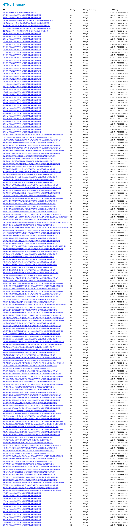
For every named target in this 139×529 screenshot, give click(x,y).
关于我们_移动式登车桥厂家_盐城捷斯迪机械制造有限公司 (22, 15)
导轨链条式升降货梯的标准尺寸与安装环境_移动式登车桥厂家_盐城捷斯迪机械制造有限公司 (33, 134)
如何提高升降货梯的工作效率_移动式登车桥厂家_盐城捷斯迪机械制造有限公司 (28, 450)
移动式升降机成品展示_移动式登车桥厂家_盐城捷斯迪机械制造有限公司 (26, 26)
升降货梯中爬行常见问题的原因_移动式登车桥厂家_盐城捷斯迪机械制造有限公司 (29, 307)
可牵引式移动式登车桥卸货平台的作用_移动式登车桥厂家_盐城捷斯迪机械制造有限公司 (31, 233)
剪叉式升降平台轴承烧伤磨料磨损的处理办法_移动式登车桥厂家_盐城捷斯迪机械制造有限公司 (33, 363)
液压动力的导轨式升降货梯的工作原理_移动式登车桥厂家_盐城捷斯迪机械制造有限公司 (31, 164)
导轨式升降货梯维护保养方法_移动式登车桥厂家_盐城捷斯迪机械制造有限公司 (28, 461)
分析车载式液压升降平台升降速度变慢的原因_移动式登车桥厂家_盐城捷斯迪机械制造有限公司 (33, 318)
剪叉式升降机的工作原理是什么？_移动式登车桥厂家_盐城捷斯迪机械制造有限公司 (30, 254)
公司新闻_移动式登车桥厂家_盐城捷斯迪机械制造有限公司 (22, 41)
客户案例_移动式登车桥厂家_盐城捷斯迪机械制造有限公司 (22, 18)
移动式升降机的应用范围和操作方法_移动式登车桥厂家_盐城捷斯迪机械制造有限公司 (30, 360)
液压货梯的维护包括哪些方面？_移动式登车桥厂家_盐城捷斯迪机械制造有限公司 (29, 389)
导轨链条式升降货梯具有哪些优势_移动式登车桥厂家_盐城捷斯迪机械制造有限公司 (30, 365)
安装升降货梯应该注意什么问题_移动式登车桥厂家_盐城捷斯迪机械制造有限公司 (29, 196)
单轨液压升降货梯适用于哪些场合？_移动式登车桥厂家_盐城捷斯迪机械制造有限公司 (30, 488)
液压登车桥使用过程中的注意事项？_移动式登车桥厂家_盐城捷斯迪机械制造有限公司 (30, 190)
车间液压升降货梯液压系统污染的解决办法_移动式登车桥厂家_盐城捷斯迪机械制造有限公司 (33, 331)
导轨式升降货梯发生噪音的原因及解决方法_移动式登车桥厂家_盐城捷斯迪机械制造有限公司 (33, 384)
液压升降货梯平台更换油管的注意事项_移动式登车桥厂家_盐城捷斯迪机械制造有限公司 (31, 466)
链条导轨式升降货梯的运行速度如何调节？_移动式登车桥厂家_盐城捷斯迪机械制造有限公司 (33, 376)
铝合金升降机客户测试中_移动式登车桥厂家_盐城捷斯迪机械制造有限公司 (27, 28)
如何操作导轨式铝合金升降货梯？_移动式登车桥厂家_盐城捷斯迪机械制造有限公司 (30, 480)
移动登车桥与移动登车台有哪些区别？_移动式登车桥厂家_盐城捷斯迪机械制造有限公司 (31, 230)
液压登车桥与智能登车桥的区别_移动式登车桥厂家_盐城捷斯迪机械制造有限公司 (29, 203)
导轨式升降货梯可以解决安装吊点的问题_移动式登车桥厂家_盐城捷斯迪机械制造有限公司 (32, 148)
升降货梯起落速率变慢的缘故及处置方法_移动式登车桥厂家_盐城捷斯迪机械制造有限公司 (32, 294)
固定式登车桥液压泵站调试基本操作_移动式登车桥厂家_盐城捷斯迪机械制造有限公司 (30, 185)
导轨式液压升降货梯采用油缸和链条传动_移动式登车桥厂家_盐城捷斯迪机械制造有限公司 (32, 140)
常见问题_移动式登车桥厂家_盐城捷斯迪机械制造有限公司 (22, 87)
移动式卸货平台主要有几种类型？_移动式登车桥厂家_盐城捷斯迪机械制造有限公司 (30, 265)
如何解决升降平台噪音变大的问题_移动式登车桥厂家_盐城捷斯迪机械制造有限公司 (30, 201)
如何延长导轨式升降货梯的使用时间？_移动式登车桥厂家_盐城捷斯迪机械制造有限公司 (31, 400)
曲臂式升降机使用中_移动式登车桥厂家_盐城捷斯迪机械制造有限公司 (25, 31)
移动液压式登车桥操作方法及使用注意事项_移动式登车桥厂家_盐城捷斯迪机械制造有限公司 (33, 283)
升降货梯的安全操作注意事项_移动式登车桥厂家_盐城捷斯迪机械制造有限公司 (28, 387)
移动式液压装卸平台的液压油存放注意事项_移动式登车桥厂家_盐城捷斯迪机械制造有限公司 (33, 198)
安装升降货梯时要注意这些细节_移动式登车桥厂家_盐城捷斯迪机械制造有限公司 (29, 302)
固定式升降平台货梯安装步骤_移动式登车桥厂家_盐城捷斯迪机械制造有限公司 (28, 464)
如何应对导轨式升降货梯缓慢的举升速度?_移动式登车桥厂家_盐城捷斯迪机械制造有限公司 (32, 344)
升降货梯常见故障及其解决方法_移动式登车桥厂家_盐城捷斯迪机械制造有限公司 (29, 411)
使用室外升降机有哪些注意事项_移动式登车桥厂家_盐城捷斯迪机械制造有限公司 (29, 270)
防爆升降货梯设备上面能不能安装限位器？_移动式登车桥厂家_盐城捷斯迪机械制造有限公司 (33, 421)
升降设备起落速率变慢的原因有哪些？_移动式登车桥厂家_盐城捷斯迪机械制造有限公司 (31, 350)
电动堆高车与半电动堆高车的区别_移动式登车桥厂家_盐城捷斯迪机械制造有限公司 (30, 403)
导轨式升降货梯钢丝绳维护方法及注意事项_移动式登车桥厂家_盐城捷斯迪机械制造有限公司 (33, 291)
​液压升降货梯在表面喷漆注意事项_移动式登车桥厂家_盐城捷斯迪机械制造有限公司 (30, 259)
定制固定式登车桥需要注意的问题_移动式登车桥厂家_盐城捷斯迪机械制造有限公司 (30, 238)
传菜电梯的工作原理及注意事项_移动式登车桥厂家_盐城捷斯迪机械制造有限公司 (29, 174)
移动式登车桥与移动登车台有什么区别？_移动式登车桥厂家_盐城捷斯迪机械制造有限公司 (32, 188)
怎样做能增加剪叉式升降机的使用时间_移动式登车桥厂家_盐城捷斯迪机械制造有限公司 (31, 328)
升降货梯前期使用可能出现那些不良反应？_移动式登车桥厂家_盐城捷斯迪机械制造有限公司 (33, 286)
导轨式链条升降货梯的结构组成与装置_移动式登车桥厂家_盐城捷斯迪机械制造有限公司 (31, 432)
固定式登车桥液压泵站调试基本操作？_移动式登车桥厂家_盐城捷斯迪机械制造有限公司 (31, 193)
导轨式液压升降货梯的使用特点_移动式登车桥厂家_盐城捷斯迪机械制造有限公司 (29, 275)
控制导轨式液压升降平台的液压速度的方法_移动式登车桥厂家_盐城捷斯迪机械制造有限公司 (33, 312)
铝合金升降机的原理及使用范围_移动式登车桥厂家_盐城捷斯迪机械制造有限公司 (29, 156)
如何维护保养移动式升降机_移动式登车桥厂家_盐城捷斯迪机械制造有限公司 (28, 158)
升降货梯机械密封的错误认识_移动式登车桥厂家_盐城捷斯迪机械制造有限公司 (28, 137)
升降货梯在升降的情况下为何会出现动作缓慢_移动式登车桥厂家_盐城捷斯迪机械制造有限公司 (33, 342)
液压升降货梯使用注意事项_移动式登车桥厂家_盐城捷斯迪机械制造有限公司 (28, 453)
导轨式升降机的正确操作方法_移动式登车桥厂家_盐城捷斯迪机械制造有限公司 (28, 347)
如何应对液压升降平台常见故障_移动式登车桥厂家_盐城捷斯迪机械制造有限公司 (29, 267)
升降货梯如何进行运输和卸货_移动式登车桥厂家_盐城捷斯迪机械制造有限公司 (28, 180)
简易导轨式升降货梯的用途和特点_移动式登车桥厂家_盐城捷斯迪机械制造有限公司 (30, 352)
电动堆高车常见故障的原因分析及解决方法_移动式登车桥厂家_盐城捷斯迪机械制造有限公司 (33, 456)
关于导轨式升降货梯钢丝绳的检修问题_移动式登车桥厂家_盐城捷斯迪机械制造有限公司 (31, 379)
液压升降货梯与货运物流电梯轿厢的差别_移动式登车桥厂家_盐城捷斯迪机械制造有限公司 (32, 490)
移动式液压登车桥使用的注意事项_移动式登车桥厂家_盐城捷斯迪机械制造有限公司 (30, 211)
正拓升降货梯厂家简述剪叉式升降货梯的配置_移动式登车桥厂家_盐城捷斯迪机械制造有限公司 (33, 482)
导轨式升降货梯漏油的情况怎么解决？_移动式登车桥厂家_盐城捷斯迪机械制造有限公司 (31, 419)
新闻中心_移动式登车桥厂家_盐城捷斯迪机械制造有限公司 (22, 39)
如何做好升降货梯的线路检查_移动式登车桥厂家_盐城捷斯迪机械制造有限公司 (28, 166)
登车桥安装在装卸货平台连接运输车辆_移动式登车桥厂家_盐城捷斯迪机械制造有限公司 (31, 241)
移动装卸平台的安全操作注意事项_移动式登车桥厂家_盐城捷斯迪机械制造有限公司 (30, 235)
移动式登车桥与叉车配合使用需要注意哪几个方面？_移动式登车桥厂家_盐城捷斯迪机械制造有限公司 (36, 227)
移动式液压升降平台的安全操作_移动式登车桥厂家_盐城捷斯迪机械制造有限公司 (29, 280)
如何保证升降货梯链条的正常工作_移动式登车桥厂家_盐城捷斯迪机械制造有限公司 (30, 310)
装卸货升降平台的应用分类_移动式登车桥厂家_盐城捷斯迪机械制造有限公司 (28, 442)
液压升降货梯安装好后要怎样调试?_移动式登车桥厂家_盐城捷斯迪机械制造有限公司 (30, 477)
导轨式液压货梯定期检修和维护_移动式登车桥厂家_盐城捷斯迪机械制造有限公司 (29, 474)
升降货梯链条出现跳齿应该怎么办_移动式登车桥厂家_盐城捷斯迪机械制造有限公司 (30, 209)
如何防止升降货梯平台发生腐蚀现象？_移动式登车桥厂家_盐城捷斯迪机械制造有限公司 (31, 145)
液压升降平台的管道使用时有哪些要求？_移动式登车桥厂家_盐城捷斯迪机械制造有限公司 (32, 413)
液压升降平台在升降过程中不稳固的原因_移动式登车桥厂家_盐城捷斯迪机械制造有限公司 (32, 373)
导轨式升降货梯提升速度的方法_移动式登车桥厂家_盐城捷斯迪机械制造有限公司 (29, 355)
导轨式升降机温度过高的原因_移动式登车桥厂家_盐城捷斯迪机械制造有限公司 (28, 161)
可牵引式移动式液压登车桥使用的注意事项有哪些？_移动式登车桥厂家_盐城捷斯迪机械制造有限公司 (36, 222)
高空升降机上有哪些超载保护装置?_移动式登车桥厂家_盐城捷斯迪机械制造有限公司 (30, 288)
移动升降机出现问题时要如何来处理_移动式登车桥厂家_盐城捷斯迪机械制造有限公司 (30, 371)
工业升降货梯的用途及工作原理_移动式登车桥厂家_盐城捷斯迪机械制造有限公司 (29, 437)
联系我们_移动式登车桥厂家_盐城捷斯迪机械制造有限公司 (22, 34)
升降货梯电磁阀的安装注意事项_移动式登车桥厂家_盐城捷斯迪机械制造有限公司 (29, 416)
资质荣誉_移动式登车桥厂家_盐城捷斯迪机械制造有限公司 (22, 525)
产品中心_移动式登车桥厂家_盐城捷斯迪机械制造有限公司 (22, 496)
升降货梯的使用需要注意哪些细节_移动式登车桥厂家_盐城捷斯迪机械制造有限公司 (30, 448)
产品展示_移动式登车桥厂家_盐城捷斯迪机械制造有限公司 (22, 493)
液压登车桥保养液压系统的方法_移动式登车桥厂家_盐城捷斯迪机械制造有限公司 (29, 169)
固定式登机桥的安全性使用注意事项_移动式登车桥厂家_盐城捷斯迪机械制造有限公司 (30, 206)
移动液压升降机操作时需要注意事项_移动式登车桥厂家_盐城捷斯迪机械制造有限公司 (30, 251)
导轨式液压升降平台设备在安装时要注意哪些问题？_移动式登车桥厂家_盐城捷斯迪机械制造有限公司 (36, 217)
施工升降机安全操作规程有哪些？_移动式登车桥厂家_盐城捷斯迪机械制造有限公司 (30, 339)
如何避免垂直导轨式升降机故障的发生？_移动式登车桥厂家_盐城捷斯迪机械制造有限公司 (32, 315)
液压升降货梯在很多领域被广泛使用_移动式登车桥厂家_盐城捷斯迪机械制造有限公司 (30, 485)
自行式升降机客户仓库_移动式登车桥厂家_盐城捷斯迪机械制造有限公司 (26, 23)
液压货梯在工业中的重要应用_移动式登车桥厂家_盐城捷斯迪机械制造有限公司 (28, 257)
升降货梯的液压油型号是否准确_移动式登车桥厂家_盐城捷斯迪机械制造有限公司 (29, 262)
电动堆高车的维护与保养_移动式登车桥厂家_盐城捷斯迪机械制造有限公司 (27, 440)
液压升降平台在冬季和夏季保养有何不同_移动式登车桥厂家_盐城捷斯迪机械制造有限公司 (32, 397)
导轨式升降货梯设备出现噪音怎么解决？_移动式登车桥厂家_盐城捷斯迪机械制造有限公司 (32, 214)
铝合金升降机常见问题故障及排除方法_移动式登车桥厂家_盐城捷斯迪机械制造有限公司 (31, 153)
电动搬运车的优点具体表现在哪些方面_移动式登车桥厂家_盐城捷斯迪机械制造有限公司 (31, 408)
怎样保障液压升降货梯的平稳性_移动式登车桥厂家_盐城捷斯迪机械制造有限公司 (29, 472)
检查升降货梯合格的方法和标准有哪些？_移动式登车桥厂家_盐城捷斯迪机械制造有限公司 (32, 326)
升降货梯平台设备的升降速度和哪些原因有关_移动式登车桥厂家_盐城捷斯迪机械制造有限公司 (33, 320)
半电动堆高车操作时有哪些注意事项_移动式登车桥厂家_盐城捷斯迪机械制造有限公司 (30, 427)
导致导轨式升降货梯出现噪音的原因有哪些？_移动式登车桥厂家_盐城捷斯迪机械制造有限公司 (33, 150)
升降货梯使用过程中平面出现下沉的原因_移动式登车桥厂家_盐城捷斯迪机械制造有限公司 (32, 336)
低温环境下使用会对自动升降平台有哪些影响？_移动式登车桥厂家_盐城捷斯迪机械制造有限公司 (34, 304)
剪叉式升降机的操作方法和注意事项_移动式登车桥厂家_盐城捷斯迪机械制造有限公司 (30, 278)
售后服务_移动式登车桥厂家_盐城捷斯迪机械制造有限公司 (22, 36)
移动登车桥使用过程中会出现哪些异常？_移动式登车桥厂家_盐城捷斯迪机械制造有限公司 (32, 172)
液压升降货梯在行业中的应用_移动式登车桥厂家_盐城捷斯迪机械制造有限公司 (28, 225)
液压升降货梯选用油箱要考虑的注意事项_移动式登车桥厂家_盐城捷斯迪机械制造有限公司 (32, 395)
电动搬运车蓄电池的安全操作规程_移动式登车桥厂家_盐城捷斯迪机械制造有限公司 (30, 458)
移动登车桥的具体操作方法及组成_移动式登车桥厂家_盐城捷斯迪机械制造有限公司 (30, 177)
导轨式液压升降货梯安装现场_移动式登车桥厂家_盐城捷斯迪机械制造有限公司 (28, 20)
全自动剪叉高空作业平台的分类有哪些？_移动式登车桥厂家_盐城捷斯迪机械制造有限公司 (32, 445)
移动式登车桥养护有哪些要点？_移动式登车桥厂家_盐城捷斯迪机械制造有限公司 (29, 219)
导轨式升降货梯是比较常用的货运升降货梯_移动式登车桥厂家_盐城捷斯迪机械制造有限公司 (33, 249)
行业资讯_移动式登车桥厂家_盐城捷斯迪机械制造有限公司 (22, 84)
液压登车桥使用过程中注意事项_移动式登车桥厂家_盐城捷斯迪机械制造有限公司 (29, 182)
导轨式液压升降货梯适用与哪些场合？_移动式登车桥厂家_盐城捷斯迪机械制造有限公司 (31, 469)
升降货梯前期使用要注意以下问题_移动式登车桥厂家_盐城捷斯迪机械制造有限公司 (30, 299)
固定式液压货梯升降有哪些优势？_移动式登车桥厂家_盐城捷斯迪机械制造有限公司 (30, 243)
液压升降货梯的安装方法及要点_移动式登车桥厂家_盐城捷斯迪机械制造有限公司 (29, 381)
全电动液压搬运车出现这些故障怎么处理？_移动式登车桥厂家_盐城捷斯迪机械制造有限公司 (33, 429)
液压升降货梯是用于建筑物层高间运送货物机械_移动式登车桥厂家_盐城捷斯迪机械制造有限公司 (34, 246)
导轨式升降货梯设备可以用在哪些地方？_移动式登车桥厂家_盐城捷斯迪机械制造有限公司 (32, 358)
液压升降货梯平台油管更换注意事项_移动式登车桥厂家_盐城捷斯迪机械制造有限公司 (30, 273)
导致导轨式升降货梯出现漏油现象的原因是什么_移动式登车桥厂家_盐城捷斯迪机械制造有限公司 (34, 424)
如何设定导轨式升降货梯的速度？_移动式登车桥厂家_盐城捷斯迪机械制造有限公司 (30, 392)
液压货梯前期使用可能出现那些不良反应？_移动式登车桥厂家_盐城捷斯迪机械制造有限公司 (33, 405)
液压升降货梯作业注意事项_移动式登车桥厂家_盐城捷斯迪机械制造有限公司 (28, 368)
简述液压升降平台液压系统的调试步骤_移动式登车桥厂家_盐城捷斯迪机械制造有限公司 (31, 435)
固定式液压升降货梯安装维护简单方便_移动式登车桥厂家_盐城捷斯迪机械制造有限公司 (31, 334)
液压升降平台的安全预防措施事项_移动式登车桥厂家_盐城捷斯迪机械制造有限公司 (30, 142)
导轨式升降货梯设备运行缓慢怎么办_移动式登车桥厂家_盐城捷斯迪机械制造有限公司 (30, 296)
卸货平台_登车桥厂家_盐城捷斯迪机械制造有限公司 (19, 12)
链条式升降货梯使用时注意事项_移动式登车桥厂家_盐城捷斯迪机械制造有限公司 (29, 323)
